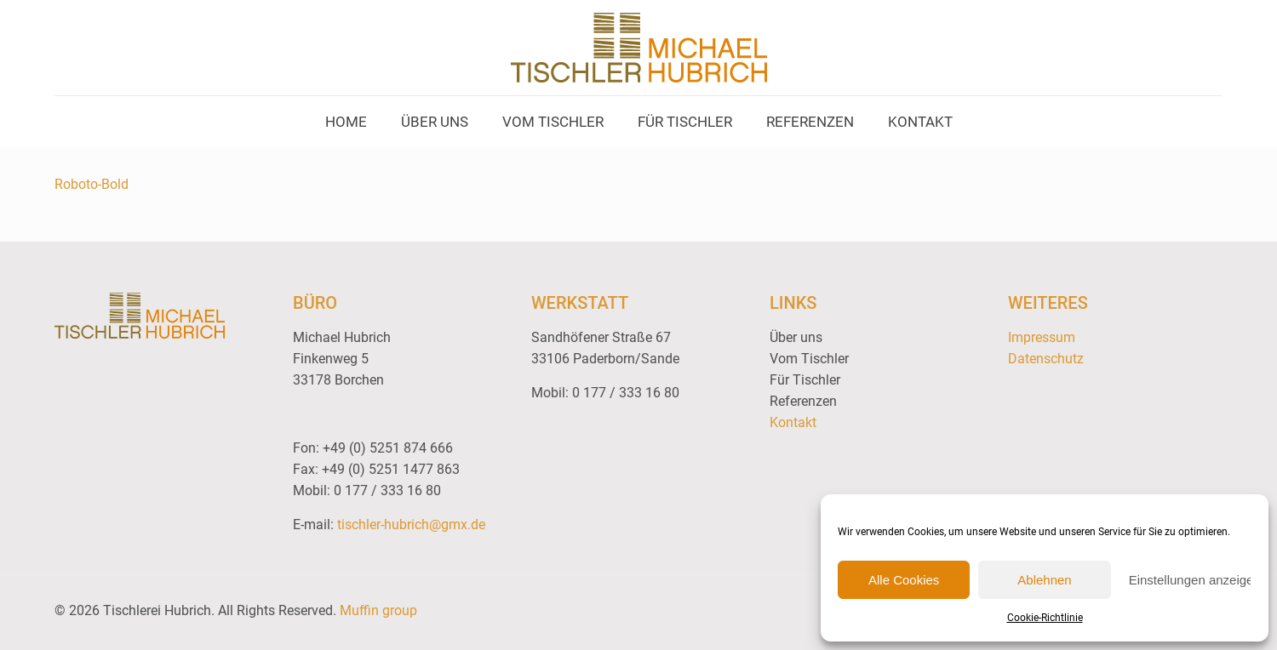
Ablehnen (1044, 580)
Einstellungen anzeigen (1190, 580)
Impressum (1041, 337)
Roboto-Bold (91, 184)
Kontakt (793, 422)
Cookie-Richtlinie (1045, 618)
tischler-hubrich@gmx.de (411, 524)
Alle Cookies (903, 580)
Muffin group (378, 610)
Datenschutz (1046, 359)
